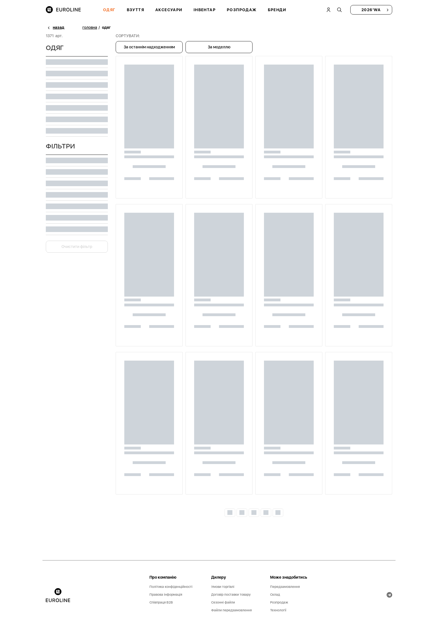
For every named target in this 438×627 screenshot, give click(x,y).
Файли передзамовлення (231, 610)
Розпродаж (242, 10)
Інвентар (205, 10)
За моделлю (219, 47)
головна (89, 27)
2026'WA (371, 10)
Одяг (109, 10)
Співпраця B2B (161, 602)
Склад (275, 595)
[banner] (58, 595)
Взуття (135, 10)
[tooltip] (339, 9)
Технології (278, 610)
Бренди (277, 10)
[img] (63, 10)
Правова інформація (165, 595)
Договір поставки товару (231, 595)
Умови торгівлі (222, 587)
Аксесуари (168, 10)
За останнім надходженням (149, 47)
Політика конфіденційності (170, 587)
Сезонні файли (223, 602)
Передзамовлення (285, 587)
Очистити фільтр (76, 246)
